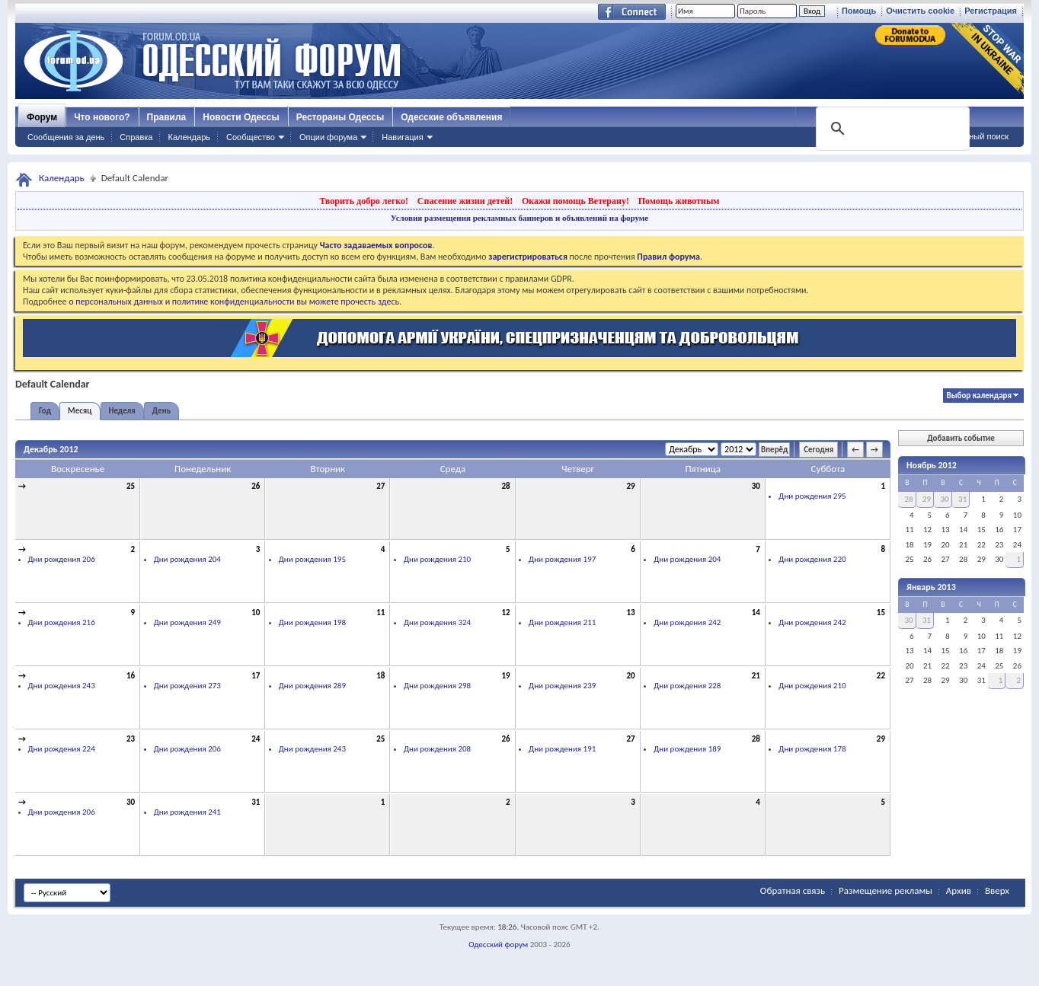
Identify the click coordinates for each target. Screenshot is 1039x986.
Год (45, 411)
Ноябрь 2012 (931, 465)
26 (255, 486)
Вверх (997, 890)
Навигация (402, 137)
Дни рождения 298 (437, 686)
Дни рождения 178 (812, 749)
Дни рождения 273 (187, 686)
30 (756, 486)
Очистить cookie (920, 10)
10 (255, 612)
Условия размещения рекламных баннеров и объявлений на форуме (519, 217)
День (161, 411)
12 (505, 612)
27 (380, 486)
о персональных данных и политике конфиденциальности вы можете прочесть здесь (234, 301)
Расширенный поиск (969, 136)
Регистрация (990, 10)
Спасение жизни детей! (465, 201)
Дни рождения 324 (437, 622)
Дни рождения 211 (562, 622)
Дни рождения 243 (61, 686)
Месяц (79, 411)
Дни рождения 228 (687, 686)
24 (255, 739)
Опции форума (328, 137)
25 (130, 486)
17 (255, 676)
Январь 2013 (931, 587)
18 (380, 676)
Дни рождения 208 (437, 749)
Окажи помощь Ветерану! (575, 201)
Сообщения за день (65, 137)
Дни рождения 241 (187, 812)
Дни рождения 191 (562, 749)
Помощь (859, 10)
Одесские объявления (451, 117)
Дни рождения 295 (812, 496)
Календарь (189, 137)
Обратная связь (792, 890)
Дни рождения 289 (312, 686)
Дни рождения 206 (61, 559)
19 (505, 676)
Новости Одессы (241, 117)
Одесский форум (498, 944)
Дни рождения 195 (312, 559)
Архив (958, 890)
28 (505, 486)
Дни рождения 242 (687, 622)
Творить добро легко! (363, 201)
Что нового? (101, 117)
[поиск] (891, 129)
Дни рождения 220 (812, 559)
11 (380, 612)
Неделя (122, 411)
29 (631, 486)
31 (255, 802)
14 (756, 612)
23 (130, 739)
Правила (167, 117)
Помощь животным (679, 201)
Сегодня (818, 450)
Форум (42, 117)
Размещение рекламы (885, 890)
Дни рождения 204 (187, 559)
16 (130, 676)
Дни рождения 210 (437, 559)
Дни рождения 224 (61, 749)
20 (631, 676)
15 (881, 612)
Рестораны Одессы (340, 117)
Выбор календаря (979, 395)
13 (631, 612)
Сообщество (250, 137)
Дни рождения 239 (562, 686)
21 (756, 676)
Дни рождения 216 (61, 622)
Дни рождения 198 (312, 622)
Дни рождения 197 (562, 559)
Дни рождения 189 (687, 749)
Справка (136, 137)
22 (881, 676)
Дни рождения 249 (187, 622)
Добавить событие (960, 438)
